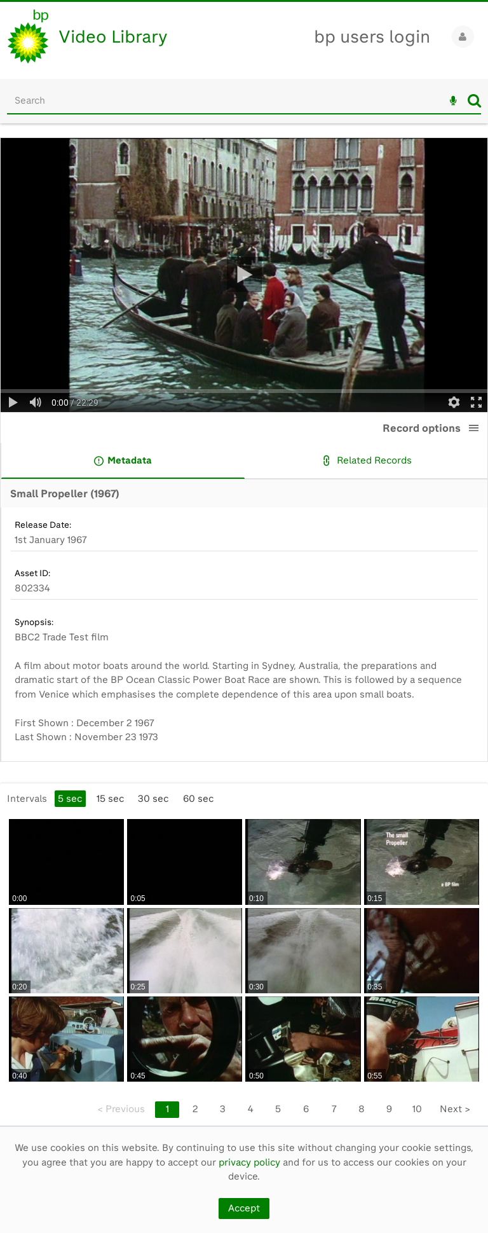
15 (110, 798)
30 (153, 798)
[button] (474, 428)
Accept (244, 1208)
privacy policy (249, 1162)
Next (455, 1109)
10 (417, 1109)
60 (198, 798)
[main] (244, 631)
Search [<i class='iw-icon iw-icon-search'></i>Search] (474, 100)
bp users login (372, 36)
